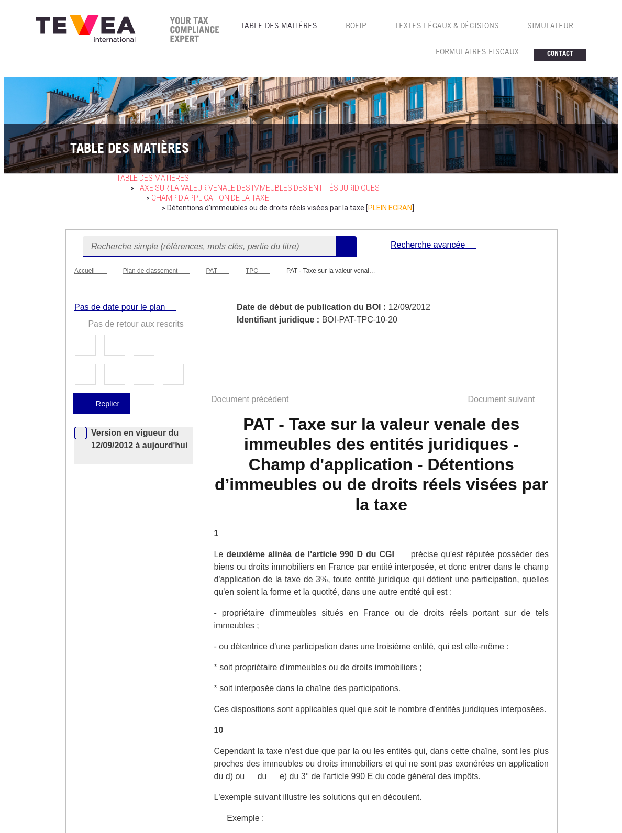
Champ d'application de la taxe (210, 198)
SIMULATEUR (550, 26)
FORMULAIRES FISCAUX (477, 53)
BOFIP (356, 26)
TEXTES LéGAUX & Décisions (447, 26)
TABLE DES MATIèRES (279, 26)
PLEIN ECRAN (390, 208)
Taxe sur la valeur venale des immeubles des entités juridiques (258, 188)
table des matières (152, 178)
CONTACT (560, 54)
